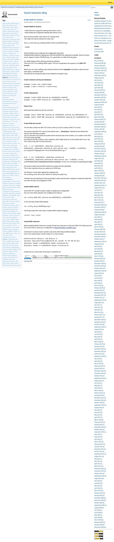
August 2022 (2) (99, 158)
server (4, 217)
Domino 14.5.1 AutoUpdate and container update (103, 31)
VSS (19, 249)
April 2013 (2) (98, 417)
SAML (18, 213)
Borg (12, 45)
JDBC (4, 139)
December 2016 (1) (100, 319)
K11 (17, 139)
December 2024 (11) (100, 95)
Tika (4, 233)
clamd (13, 57)
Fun (14, 121)
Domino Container (13, 85)
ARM (4, 35)
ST (13, 225)
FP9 (4, 121)
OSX (18, 195)
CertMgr (16, 51)
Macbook (8, 157)
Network (16, 165)
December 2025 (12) (100, 68)
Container (16, 59)
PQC (4, 203)
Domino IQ (6, 89)
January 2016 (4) (99, 346)
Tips (16, 233)
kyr (11, 143)
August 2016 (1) (99, 329)
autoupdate (13, 39)
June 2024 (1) (98, 109)
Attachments (10, 37)
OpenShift (11, 193)
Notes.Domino (7, 181)
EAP (10, 109)
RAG (17, 205)
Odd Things (13, 187)
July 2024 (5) (98, 107)
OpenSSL (5, 195)
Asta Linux (12, 35)
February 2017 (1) (99, 315)
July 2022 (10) (98, 161)
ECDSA (14, 109)
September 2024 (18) (100, 102)
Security (11, 215)
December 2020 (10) (100, 205)
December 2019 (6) (100, 234)
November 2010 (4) (100, 471)
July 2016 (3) (98, 332)
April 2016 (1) (98, 339)
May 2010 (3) (98, 486)
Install (4, 137)
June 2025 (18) (98, 83)
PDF (12, 197)
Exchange (5, 113)
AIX (16, 25)
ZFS (4, 265)
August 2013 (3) (99, 407)
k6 (13, 141)
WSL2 (4, 263)
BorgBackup (6, 47)
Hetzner (5, 129)
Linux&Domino (7, 149)
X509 (7, 263)
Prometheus (6, 205)
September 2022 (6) (100, 156)
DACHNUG (12, 65)
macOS (13, 157)
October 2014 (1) (99, 376)
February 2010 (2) (99, 493)
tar (19, 231)
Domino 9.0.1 (12, 81)
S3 (17, 211)
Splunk (14, 223)
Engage (11, 111)
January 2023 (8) (99, 146)
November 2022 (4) (100, 151)
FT (11, 121)
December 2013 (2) (100, 398)
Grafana (11, 123)
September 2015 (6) (100, 356)
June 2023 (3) (98, 134)
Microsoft (11, 163)
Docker (15, 75)
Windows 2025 (7, 255)
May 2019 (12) (98, 251)
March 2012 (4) (98, 442)
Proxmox (12, 205)
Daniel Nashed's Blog (35, 12)
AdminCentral (10, 25)
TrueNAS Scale (10, 241)
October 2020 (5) (99, 210)
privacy (8, 203)
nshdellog (17, 183)
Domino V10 (13, 93)
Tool (4, 235)
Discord (13, 71)
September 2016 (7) (100, 327)
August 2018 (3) (99, 273)
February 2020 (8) (99, 229)
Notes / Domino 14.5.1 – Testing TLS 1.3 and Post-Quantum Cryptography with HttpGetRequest (103, 36)
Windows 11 (11, 253)
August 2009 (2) (99, 507)
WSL (17, 261)
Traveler (5, 239)
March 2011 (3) (98, 466)
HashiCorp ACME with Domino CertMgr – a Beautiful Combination (103, 23)
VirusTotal (9, 249)
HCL (10, 125)
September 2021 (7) (100, 185)
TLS (19, 233)
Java (19, 137)
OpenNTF (5, 193)
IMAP (12, 135)
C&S (7, 65)
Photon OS (13, 199)
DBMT (4, 69)
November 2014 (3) (100, 373)
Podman (11, 201)
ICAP (11, 133)
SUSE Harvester (7, 229)
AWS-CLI (5, 41)
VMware (15, 249)
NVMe (4, 187)
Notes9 (8, 177)
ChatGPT (11, 55)
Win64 (15, 251)
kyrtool (15, 143)
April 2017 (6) (98, 310)
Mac (4, 157)
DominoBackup (7, 101)
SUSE (17, 227)
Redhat (12, 209)
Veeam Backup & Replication (11, 247)
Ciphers (17, 55)
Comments (27, 258)
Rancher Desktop (13, 207)
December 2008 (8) (100, 527)
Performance (6, 199)
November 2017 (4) (100, 295)
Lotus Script (12, 153)
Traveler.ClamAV (12, 239)
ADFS (4, 25)
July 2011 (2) (98, 459)
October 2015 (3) (99, 354)
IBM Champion (8, 131)
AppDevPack (11, 31)
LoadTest (17, 151)
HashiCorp (6, 125)
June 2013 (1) (98, 412)
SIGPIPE (12, 219)
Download (5, 109)
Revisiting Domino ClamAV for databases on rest (103, 28)
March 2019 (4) (98, 256)
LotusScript (6, 155)
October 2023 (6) (99, 129)
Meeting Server (7, 161)
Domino (5, 77)
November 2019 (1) (100, 236)
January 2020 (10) (99, 232)
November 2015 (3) (100, 351)
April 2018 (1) (98, 283)
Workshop (12, 259)
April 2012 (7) (98, 439)
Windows (5, 253)
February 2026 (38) (100, 63)
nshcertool (11, 183)
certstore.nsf (12, 53)
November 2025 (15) (100, 70)
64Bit (4, 23)
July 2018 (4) (98, 275)
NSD (18, 181)
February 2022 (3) (99, 173)
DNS (11, 73)
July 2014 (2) (98, 383)
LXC (16, 155)
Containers (6, 61)
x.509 (11, 263)
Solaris (13, 221)
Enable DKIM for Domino (33, 20)
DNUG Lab (10, 75)
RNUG (8, 211)
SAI (9, 213)
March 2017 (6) (98, 312)
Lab (19, 143)
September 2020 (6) (100, 212)
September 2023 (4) (100, 131)
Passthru (8, 197)
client (16, 57)
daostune (11, 67)
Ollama (5, 189)
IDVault (8, 135)
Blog (17, 43)
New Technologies (8, 167)
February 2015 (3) (99, 366)
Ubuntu (17, 241)
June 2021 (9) (98, 192)
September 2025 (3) (100, 75)
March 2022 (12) (99, 170)
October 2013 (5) (99, 402)
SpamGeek (6, 223)
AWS (18, 39)
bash (13, 43)
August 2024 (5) (99, 105)
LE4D (4, 145)
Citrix (4, 57)
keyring (5, 143)
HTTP (9, 129)
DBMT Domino (11, 69)
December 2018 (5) (100, 263)
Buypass (15, 47)
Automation (6, 39)
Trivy (4, 241)
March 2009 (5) (98, 520)
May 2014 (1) (98, 385)
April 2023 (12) (98, 139)
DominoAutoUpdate (8, 99)
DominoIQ (5, 105)
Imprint (110, 2)
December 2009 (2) (100, 498)
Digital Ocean (6, 71)
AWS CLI (10, 41)
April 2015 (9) (98, 361)
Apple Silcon (6, 33)
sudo (13, 227)
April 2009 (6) (98, 517)
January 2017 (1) (99, 317)
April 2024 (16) (98, 114)
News (15, 167)
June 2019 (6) (98, 249)
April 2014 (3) (98, 388)
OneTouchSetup (15, 191)
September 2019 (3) (100, 241)
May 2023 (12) (98, 136)
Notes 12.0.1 (6, 175)
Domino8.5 (6, 97)
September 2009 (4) (100, 505)
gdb (16, 121)
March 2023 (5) (98, 141)
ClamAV (8, 57)
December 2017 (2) (100, 293)
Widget (11, 251)
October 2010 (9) (99, 473)
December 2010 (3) (100, 468)
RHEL (4, 211)
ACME (8, 23)
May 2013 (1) (98, 415)
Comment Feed (99, 51)
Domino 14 (9, 79)
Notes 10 (16, 173)
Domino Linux (13, 89)
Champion (5, 55)
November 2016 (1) (100, 322)
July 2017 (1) (98, 305)
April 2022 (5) (98, 168)
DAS (15, 67)
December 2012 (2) (100, 427)
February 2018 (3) (99, 288)
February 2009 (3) (99, 522)
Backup (5, 43)
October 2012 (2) (99, 429)
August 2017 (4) (99, 302)
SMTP (4, 221)
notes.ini (13, 181)
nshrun (10, 185)
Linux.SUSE (15, 149)
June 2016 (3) (98, 334)
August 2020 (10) (99, 214)
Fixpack (5, 117)
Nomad (8, 171)
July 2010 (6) (98, 481)
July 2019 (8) (98, 246)
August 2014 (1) (99, 380)
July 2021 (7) (98, 190)
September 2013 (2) (100, 405)
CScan (10, 63)
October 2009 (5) (99, 503)
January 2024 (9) (99, 122)
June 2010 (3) (98, 483)
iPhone (11, 137)
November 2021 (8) (100, 180)
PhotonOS (5, 201)
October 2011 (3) (99, 451)
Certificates (10, 51)
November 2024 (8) (100, 97)
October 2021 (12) (99, 183)
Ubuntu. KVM (6, 243)
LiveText (5, 151)
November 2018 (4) (100, 266)
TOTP (11, 235)
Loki (4, 153)
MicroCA (5, 163)
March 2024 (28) (99, 117)
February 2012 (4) (99, 444)
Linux (15, 147)
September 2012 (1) (100, 432)
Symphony (15, 229)
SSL (10, 225)
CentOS (11, 49)
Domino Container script (10, 87)
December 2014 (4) (100, 371)
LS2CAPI (12, 155)
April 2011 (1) (98, 464)
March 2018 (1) (98, 285)
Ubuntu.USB (14, 243)
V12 (13, 245)
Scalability (5, 215)
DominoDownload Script (9, 103)
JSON (8, 139)
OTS (4, 197)
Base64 (9, 43)
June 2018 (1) (98, 278)
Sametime (13, 213)
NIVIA (13, 169)
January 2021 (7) (99, 202)
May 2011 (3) (98, 461)
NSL (14, 185)
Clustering (10, 59)
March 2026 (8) (98, 61)
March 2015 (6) (98, 363)
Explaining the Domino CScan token (103, 26)
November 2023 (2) (100, 127)
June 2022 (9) (98, 163)
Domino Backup (7, 83)
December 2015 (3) (100, 349)
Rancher (5, 207)
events (16, 111)
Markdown (5, 159)
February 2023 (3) (99, 144)
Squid (4, 225)
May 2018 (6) (98, 280)
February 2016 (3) (99, 344)
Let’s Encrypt (13, 145)
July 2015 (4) (98, 359)
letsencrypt (6, 147)
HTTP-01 (13, 129)
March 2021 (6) (98, 200)
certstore (5, 53)
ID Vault (15, 133)
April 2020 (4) (98, 224)
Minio (4, 165)
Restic (16, 209)
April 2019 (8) (98, 254)
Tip (13, 233)
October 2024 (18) (99, 100)
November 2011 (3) (100, 449)
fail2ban (11, 113)
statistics (9, 227)
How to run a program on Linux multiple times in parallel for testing (103, 38)
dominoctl (15, 101)
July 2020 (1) (98, 217)
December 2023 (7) (100, 124)
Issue (15, 137)
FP (15, 119)
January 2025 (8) (99, 92)
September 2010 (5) (100, 476)
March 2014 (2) (98, 390)
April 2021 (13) (98, 197)
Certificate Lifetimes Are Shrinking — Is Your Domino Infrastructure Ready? (103, 21)
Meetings (14, 161)
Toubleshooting (7, 237)
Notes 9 (12, 175)
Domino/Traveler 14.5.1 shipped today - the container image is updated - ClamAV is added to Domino (103, 33)
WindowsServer (12, 257)
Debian (17, 69)
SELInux (16, 215)
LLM (13, 151)
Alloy (7, 27)
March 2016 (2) (98, 341)
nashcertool (9, 165)
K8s (15, 141)
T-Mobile (15, 231)
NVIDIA (18, 185)
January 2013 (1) (99, 424)
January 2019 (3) (99, 261)
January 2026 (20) (99, 65)
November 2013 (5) (100, 400)
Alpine (12, 27)
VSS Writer (6, 251)
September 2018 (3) (100, 271)
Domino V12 (6, 95)
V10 (10, 245)
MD (16, 159)
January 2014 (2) (99, 395)
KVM (8, 143)
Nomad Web (6, 173)
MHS (19, 161)
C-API (4, 49)
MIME (15, 163)
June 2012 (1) (98, 437)
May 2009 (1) (98, 515)
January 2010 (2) (99, 495)
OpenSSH (17, 193)
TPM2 (13, 237)
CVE (4, 65)
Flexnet (10, 117)
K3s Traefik (8, 141)
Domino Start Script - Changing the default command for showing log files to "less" (103, 40)
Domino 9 (5, 81)
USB (4, 245)
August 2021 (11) (99, 188)
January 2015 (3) (99, 368)
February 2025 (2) (99, 90)
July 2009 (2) (98, 510)
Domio (17, 107)
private (12, 203)
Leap (7, 145)
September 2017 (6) (100, 300)
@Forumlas (17, 265)
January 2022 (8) (99, 175)
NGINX (4, 169)
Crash (11, 61)
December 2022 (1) (100, 149)
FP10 (18, 119)
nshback (5, 183)
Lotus (7, 153)
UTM (7, 245)
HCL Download (14, 127)
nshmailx (5, 185)
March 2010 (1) (98, 490)
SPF (10, 223)
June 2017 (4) (98, 307)
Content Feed (98, 49)
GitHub (5, 123)
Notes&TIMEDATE (8, 179)
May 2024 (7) (98, 112)
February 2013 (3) (99, 422)
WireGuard (6, 259)
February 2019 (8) (99, 258)
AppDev (5, 31)
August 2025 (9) (99, 78)
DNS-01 (15, 73)
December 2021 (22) (100, 178)
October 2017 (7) (99, 297)
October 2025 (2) (99, 73)
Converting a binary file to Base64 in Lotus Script (103, 43)
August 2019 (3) (99, 244)
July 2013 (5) (98, 410)
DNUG (4, 75)
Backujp (16, 41)
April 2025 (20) (98, 87)
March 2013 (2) (98, 420)
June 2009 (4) (98, 512)
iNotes (16, 135)
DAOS (17, 65)
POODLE (16, 201)
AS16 (7, 35)
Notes (12, 173)
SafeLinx (5, 213)
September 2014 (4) (100, 378)
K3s (4, 141)
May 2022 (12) (98, 166)
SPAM (16, 221)
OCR (7, 187)
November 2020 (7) (100, 207)
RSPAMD (13, 211)
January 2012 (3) (99, 446)
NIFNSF (9, 169)
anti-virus (14, 29)
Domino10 (13, 95)
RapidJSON (6, 209)
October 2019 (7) (99, 239)
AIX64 (4, 27)
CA (7, 49)
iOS (8, 137)
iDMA (4, 135)
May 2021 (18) (98, 195)
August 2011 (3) (99, 456)
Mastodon (12, 159)
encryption (6, 111)
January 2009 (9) (99, 525)
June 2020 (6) (98, 219)
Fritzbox (7, 121)
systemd (5, 231)
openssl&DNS (12, 195)
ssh (7, 225)
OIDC (18, 187)
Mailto (17, 157)
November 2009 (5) (100, 500)
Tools (7, 235)
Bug (11, 47)
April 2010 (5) (98, 488)
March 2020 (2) (98, 227)
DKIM (17, 71)
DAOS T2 (5, 67)
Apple (17, 31)
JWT (14, 139)
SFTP (7, 219)
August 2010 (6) (99, 478)
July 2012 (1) (98, 434)
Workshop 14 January (9, 261)
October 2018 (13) (99, 268)
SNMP (8, 221)
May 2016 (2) (98, 337)
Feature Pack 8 (10, 115)
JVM (11, 139)
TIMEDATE (9, 233)
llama (9, 151)
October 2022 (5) (99, 153)
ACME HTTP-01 (14, 23)
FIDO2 (17, 115)
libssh (11, 147)
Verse (4, 249)
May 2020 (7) (98, 222)
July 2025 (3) (98, 80)
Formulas (11, 119)
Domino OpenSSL (8, 91)
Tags (3, 20)
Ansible (8, 29)
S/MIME (10, 231)
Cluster (5, 59)
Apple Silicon (14, 33)
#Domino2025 (9, 265)
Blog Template (7, 45)
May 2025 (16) (98, 85)
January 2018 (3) (99, 290)
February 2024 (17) (100, 119)
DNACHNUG (6, 73)
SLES (16, 219)
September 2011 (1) (100, 454)
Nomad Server (14, 171)
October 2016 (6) (99, 324)
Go (8, 123)
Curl (17, 63)
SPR (18, 223)
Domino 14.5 (16, 79)
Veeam (16, 245)
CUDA (14, 63)
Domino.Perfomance (8, 107)
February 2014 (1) (99, 393)
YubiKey (15, 263)
